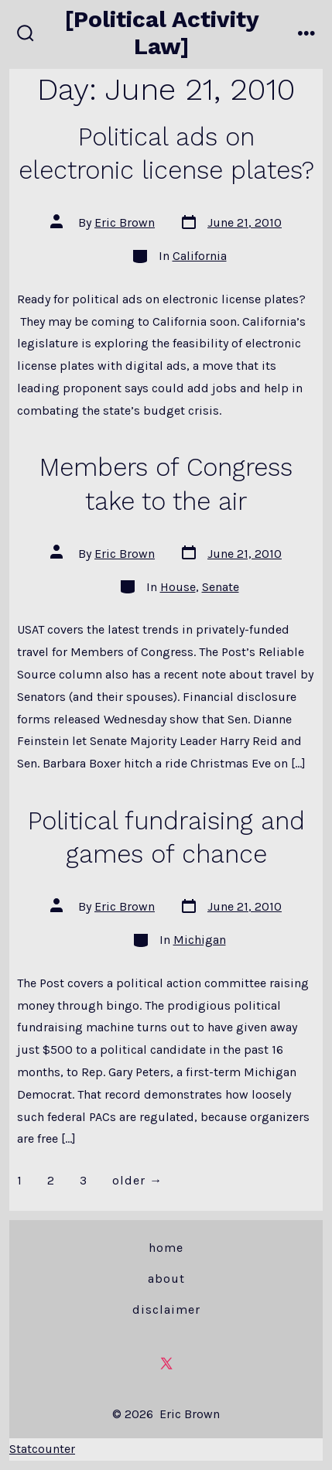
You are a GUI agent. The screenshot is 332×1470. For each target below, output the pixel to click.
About (166, 1278)
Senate (220, 586)
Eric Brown (124, 222)
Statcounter (42, 1448)
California (200, 255)
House (178, 586)
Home (166, 1247)
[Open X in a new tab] (166, 1363)
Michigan (199, 939)
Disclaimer (166, 1309)
